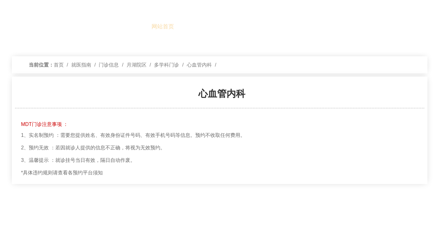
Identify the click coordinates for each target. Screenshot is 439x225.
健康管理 (375, 26)
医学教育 (304, 26)
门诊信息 (109, 65)
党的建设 (210, 26)
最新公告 (422, 26)
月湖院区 (137, 65)
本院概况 (186, 26)
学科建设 (281, 26)
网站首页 (163, 26)
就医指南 (233, 26)
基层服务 (399, 26)
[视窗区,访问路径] (219, 65)
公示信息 (328, 26)
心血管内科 (199, 65)
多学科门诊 (166, 65)
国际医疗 (351, 26)
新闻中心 (257, 26)
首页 (59, 65)
